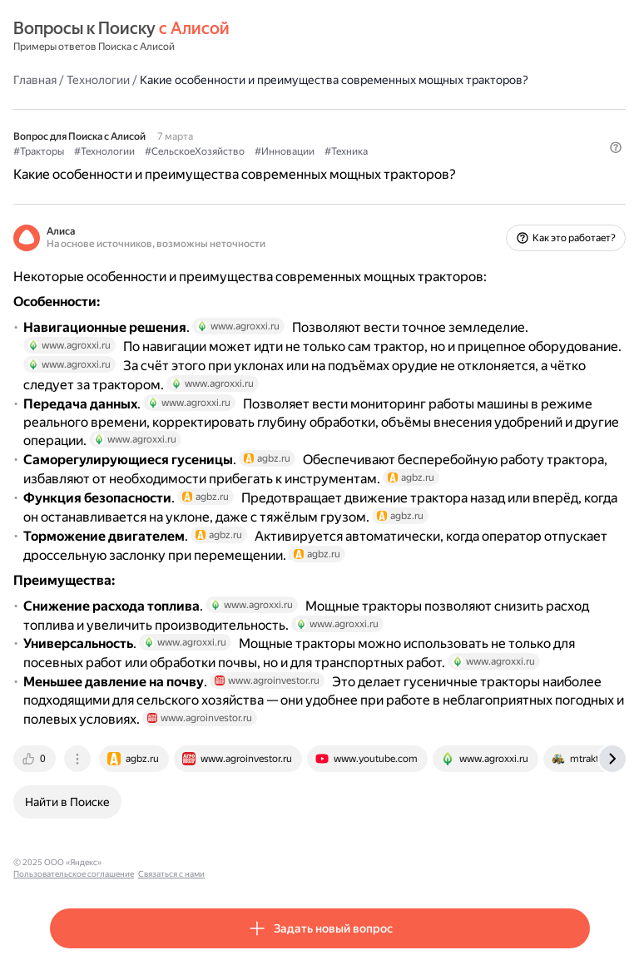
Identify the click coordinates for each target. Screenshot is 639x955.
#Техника (346, 151)
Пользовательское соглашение (169, 862)
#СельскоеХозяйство (195, 151)
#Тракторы (38, 151)
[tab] (35, 758)
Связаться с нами (267, 862)
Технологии (98, 80)
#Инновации (285, 151)
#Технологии (104, 151)
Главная (35, 80)
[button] (616, 147)
